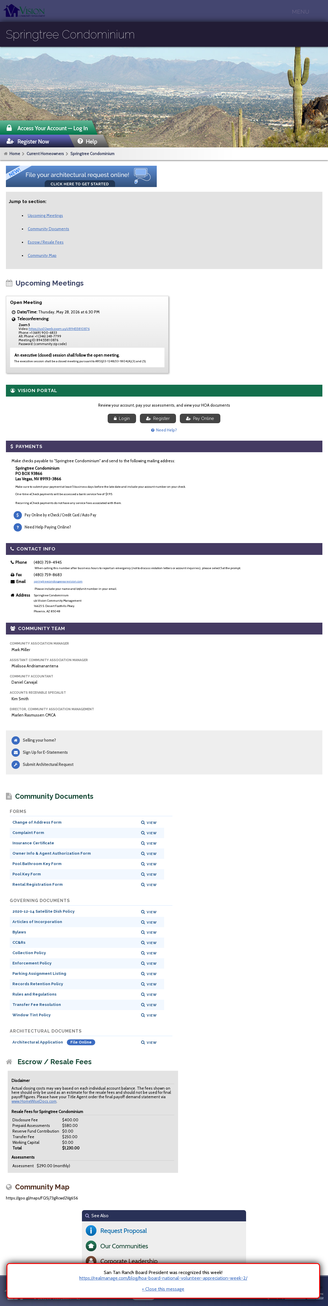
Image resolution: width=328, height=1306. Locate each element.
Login (122, 418)
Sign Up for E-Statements (45, 752)
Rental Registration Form (37, 884)
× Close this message (163, 1289)
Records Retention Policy (37, 984)
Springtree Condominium (92, 153)
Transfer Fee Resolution (36, 1004)
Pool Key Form (26, 874)
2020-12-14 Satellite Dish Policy (43, 911)
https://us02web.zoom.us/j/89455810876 (59, 329)
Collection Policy (29, 953)
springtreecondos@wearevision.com (58, 581)
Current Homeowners (45, 153)
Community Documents (48, 228)
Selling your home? (39, 740)
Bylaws (19, 932)
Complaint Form (28, 832)
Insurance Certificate (33, 843)
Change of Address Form (37, 822)
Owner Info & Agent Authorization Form (51, 853)
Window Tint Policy (31, 1015)
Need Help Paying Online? (48, 527)
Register (158, 418)
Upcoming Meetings (45, 215)
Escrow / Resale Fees (46, 242)
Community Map (42, 255)
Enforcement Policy (31, 963)
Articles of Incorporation (37, 921)
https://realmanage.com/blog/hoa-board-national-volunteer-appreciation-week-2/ (163, 1278)
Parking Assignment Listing (39, 973)
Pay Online (200, 418)
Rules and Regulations (34, 994)
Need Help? (164, 430)
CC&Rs (18, 942)
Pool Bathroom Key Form (37, 863)
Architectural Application (38, 1042)
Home (14, 153)
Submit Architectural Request (48, 764)
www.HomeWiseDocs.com (34, 1101)
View (152, 823)
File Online (81, 1042)
